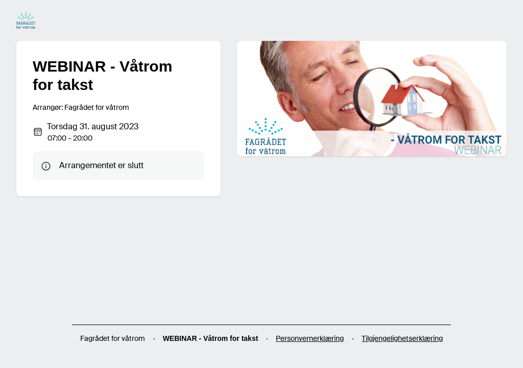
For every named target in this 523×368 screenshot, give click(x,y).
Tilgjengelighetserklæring (402, 338)
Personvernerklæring (310, 338)
